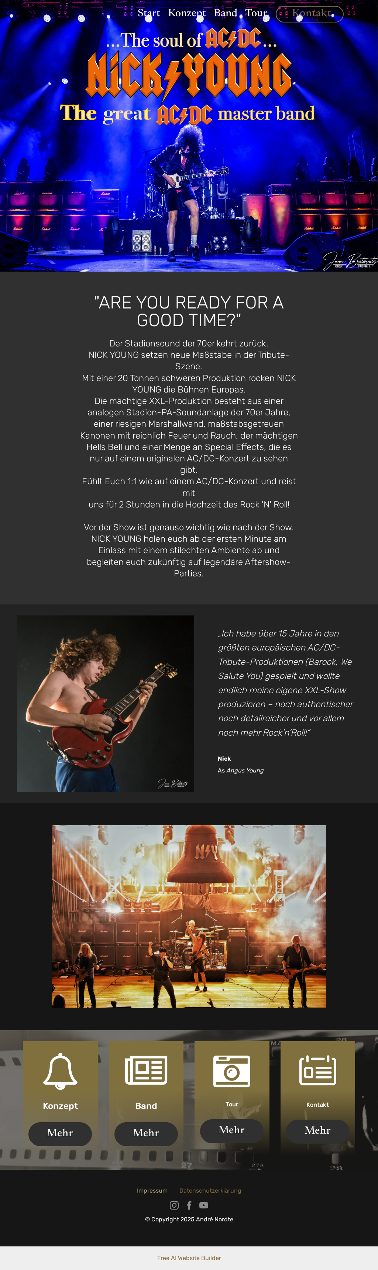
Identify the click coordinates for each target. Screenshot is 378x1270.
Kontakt (309, 13)
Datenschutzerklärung (210, 1190)
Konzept (187, 13)
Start (149, 13)
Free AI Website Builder (189, 1258)
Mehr (60, 1133)
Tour (256, 13)
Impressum (152, 1190)
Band (225, 13)
